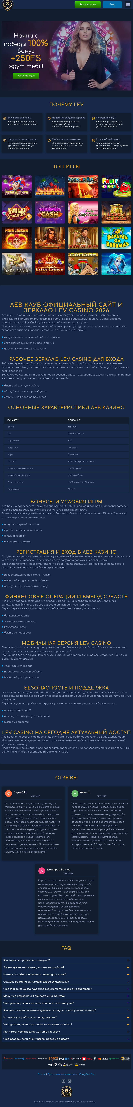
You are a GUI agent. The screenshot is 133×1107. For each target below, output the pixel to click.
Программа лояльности (62, 1074)
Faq (93, 1074)
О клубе (83, 1074)
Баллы (41, 1074)
